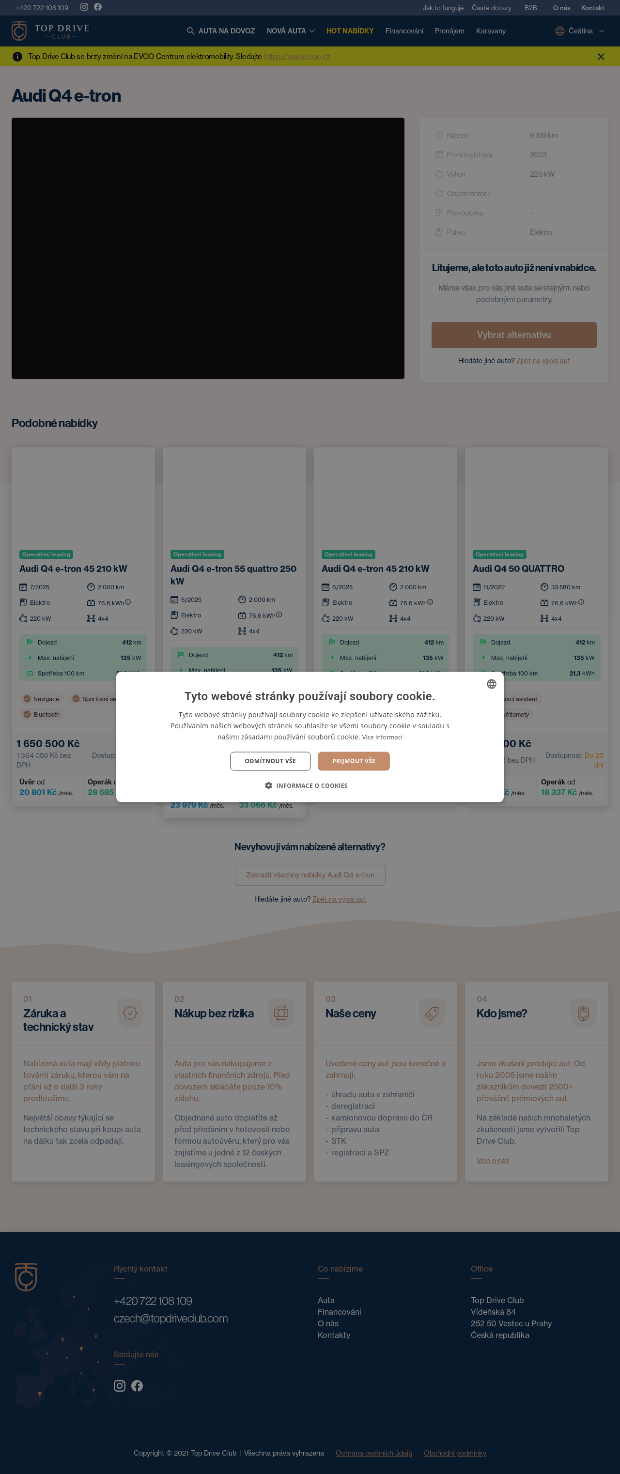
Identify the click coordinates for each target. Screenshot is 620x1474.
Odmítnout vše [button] (270, 761)
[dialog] (310, 737)
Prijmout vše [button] (353, 761)
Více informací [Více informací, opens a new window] (382, 737)
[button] (310, 785)
